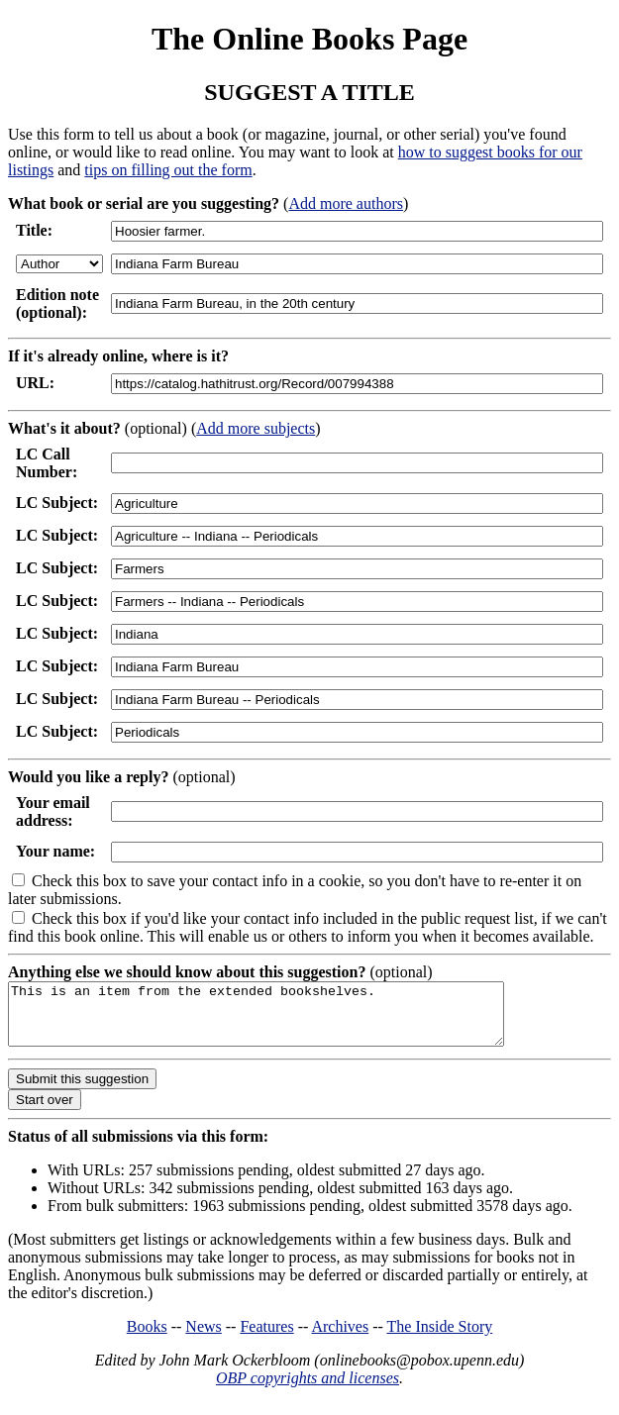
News (203, 1338)
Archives (339, 1338)
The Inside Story (440, 1338)
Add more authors (345, 203)
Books (147, 1338)
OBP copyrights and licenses (307, 1389)
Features (266, 1338)
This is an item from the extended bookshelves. (286, 1020)
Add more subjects (255, 428)
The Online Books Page (309, 38)
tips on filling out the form (168, 169)
